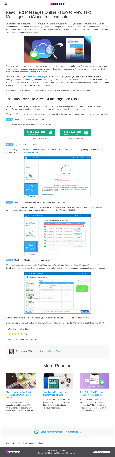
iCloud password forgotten (28, 152)
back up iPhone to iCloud (71, 109)
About (50, 450)
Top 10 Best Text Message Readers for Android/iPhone (92, 393)
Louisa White (49, 351)
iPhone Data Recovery (35, 77)
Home (8, 443)
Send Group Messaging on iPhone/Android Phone (55, 393)
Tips (58, 351)
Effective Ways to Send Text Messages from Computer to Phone (18, 395)
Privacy (55, 450)
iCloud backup (60, 66)
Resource (62, 450)
